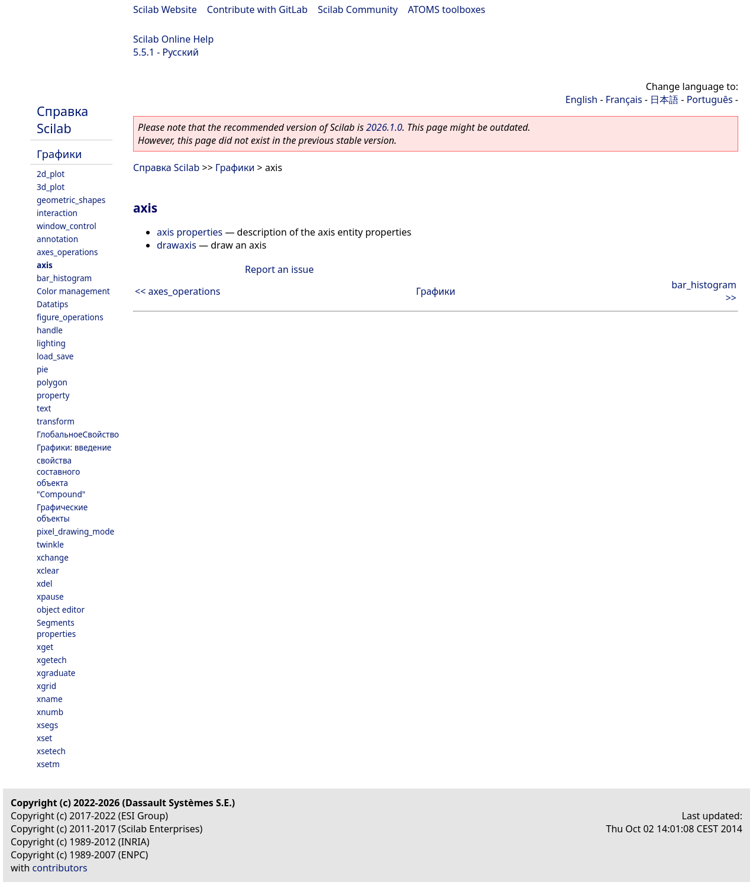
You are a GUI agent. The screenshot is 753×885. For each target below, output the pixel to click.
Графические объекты (62, 512)
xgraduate (56, 672)
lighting (51, 343)
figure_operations (70, 317)
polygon (52, 382)
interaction (57, 212)
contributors (60, 867)
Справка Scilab (62, 119)
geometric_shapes (71, 199)
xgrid (46, 685)
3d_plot (50, 186)
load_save (55, 356)
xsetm (48, 764)
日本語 (664, 99)
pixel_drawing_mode (75, 531)
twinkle (50, 544)
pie (43, 369)
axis (45, 265)
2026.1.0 (384, 127)
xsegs (47, 724)
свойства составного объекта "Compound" (61, 477)
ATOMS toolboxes (447, 9)
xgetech (52, 659)
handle (50, 330)
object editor (61, 609)
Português (710, 99)
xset (44, 738)
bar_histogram (64, 278)
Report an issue (279, 269)
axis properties (189, 232)
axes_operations (67, 252)
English (581, 99)
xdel (44, 583)
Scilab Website (165, 9)
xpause (50, 596)
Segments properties (56, 628)
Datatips (52, 304)
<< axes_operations (177, 291)
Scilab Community (357, 9)
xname (50, 698)
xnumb (50, 711)
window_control (66, 225)
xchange (53, 557)
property (53, 395)
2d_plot (50, 173)
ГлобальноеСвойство (78, 434)
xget (45, 646)
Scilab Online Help (173, 39)
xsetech (51, 751)
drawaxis (176, 245)
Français (624, 99)
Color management (73, 291)
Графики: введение (74, 447)
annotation (57, 238)
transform (56, 421)
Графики (59, 153)
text (44, 408)
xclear (48, 570)
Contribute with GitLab (257, 9)
